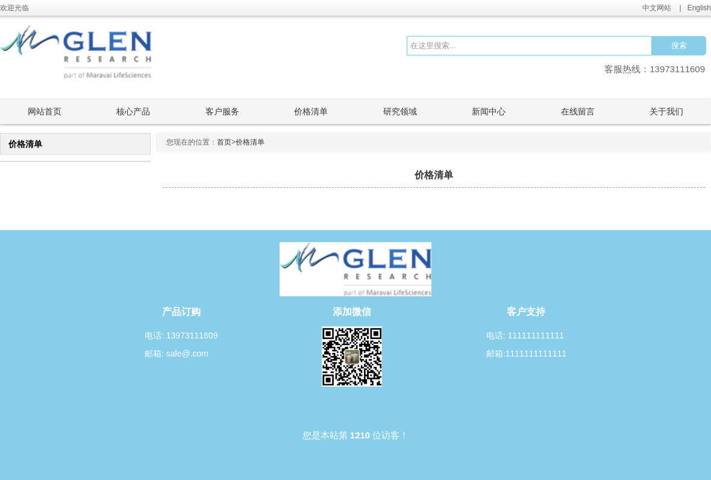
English (699, 8)
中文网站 (656, 8)
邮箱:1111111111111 (526, 353)
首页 (224, 142)
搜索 (679, 45)
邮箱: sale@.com (176, 353)
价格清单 (250, 142)
